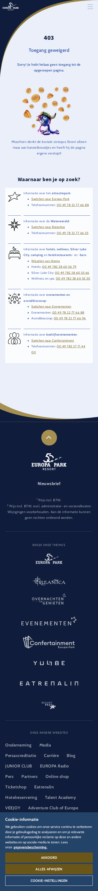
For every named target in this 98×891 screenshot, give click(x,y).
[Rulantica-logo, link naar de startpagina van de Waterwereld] (49, 581)
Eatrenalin (44, 786)
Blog (71, 755)
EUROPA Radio (54, 766)
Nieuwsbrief (49, 483)
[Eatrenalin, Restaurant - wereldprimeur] (49, 683)
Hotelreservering (21, 797)
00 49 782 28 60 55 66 (72, 273)
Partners (29, 776)
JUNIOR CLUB (18, 766)
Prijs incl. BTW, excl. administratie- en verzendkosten (50, 506)
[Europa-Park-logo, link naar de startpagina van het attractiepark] (49, 561)
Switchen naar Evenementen (51, 306)
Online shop (57, 776)
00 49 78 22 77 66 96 (70, 318)
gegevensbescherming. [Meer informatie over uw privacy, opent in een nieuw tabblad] (30, 847)
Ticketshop (15, 786)
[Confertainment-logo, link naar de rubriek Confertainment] (49, 642)
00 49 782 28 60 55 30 (73, 278)
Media (45, 745)
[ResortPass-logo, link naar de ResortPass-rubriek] (49, 703)
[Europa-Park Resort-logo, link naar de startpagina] (10, 6)
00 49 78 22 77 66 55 (72, 233)
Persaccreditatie (20, 755)
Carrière (51, 755)
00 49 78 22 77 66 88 (73, 205)
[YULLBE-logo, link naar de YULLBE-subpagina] (49, 662)
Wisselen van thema (45, 261)
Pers (9, 776)
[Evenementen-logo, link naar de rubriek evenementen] (49, 622)
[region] (49, 851)
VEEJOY (12, 807)
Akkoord (49, 857)
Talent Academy (60, 797)
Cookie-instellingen (49, 880)
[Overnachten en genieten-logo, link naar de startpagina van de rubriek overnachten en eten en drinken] (49, 602)
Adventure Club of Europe (53, 807)
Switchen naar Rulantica (48, 227)
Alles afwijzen (49, 869)
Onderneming (18, 745)
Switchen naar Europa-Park (50, 199)
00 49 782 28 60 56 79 (59, 267)
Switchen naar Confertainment (52, 340)
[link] (49, 438)
